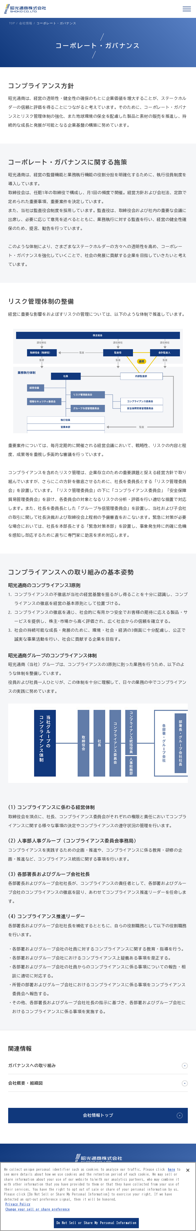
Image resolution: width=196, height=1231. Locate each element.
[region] (98, 1196)
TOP (12, 23)
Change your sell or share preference (37, 1209)
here (171, 1169)
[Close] (187, 1170)
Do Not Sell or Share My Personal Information (96, 1223)
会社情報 (25, 23)
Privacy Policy (17, 1204)
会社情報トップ (98, 1115)
